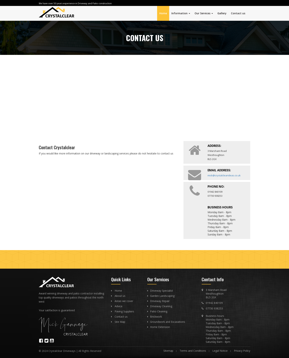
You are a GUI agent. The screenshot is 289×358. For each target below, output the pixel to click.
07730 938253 (214, 308)
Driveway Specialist (161, 290)
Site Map (120, 322)
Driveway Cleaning (161, 306)
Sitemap (168, 350)
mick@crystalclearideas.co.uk (224, 175)
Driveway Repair (160, 301)
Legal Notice (220, 350)
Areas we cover (124, 301)
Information (180, 13)
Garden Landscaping (162, 296)
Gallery (221, 13)
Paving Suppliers (124, 311)
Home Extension (160, 327)
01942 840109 (214, 303)
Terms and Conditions (193, 350)
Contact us (238, 13)
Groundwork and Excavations (167, 322)
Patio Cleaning (158, 311)
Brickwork (156, 316)
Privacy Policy (242, 350)
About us (120, 296)
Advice (118, 306)
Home (163, 13)
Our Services (204, 13)
